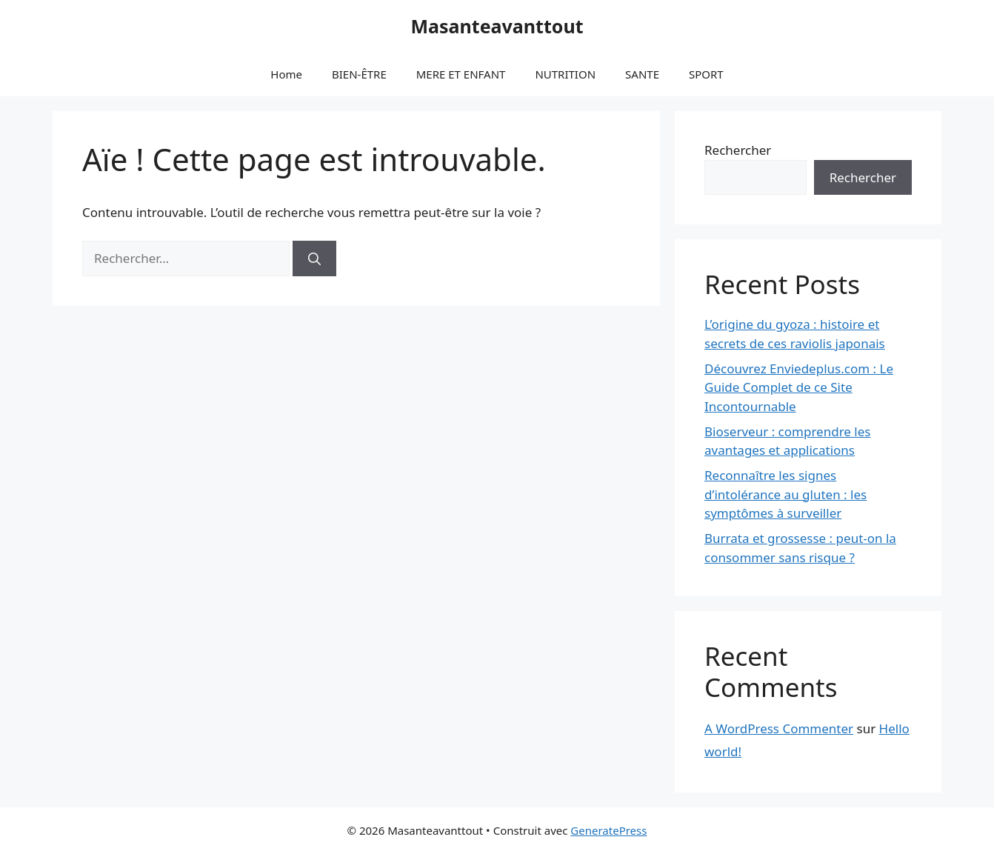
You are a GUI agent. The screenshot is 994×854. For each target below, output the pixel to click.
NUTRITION (565, 74)
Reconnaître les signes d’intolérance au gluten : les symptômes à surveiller (785, 494)
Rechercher (737, 150)
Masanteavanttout (496, 26)
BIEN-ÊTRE (359, 74)
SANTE (642, 74)
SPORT (706, 74)
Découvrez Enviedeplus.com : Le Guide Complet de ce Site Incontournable (798, 387)
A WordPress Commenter (778, 728)
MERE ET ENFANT (461, 74)
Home (286, 74)
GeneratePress (608, 830)
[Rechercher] (314, 258)
